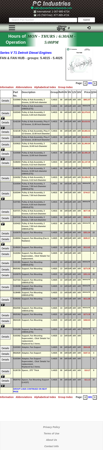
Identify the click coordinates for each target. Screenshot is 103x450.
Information (8, 87)
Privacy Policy (51, 427)
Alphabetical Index (46, 87)
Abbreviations (25, 87)
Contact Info (51, 446)
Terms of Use (51, 433)
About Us (51, 439)
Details (5, 100)
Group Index (66, 87)
